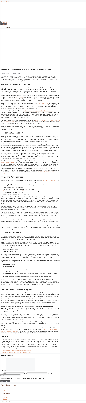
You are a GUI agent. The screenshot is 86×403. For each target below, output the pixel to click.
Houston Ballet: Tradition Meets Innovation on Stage (16, 350)
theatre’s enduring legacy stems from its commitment (38, 111)
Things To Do (6, 27)
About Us (5, 388)
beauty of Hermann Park (7, 162)
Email (25, 373)
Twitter (5, 399)
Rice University (19, 97)
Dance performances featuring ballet (13, 191)
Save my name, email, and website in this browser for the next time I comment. (24, 378)
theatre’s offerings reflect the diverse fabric (47, 120)
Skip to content (4, 1)
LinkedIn (5, 397)
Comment (3, 370)
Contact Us (6, 390)
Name (2, 373)
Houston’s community (8, 122)
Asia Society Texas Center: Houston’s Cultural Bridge (16, 352)
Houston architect (43, 103)
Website (49, 373)
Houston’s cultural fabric (49, 180)
